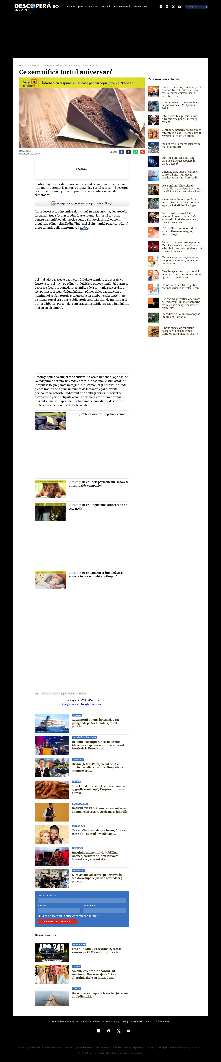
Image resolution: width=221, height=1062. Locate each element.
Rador (75, 227)
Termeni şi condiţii (110, 1021)
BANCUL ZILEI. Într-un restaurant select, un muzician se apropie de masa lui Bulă (100, 810)
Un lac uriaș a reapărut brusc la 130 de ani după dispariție (100, 994)
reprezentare (65, 693)
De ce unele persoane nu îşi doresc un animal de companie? (98, 483)
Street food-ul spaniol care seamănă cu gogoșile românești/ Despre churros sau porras (99, 789)
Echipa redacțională (132, 1021)
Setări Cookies (160, 1021)
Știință (82, 6)
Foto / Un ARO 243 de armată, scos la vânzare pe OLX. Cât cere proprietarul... (98, 950)
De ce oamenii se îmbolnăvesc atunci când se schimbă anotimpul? (96, 574)
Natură (105, 6)
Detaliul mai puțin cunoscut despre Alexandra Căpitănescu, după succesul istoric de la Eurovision (98, 745)
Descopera (25, 151)
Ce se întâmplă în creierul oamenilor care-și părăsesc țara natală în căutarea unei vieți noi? (181, 188)
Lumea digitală (120, 6)
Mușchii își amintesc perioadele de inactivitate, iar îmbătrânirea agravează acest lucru (180, 274)
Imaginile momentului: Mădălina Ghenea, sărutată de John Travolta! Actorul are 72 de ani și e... (100, 856)
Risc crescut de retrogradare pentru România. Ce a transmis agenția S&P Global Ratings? (180, 202)
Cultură (93, 6)
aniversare (45, 693)
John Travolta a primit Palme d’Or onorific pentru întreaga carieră (179, 118)
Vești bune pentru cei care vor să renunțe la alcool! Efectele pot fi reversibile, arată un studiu (181, 132)
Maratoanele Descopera (38, 65)
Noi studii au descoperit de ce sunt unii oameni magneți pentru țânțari (181, 231)
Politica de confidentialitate (78, 915)
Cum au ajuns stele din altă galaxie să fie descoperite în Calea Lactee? (181, 160)
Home (22, 65)
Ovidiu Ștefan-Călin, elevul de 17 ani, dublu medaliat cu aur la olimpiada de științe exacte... (97, 767)
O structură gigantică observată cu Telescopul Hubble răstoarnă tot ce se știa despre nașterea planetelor (180, 303)
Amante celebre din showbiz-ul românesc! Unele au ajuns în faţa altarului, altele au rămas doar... (100, 974)
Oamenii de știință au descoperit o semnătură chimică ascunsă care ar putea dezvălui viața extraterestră (181, 92)
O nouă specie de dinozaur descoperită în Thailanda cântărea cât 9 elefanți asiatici (179, 330)
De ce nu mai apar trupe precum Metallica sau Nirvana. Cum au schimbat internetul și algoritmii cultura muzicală (181, 247)
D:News (71, 6)
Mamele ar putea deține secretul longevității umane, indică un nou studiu (181, 260)
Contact (147, 1021)
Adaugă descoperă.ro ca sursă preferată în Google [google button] (82, 203)
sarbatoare (77, 693)
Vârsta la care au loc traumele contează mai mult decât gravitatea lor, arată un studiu (179, 174)
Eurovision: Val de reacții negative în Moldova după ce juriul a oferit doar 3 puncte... (97, 878)
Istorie (136, 6)
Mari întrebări (60, 65)
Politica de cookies (90, 1021)
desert (55, 693)
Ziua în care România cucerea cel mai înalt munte (181, 145)
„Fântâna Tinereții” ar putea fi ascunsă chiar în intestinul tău (180, 286)
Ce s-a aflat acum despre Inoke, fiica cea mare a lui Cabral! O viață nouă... (99, 832)
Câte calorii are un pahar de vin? (103, 414)
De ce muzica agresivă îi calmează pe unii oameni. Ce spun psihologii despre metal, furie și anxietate (179, 218)
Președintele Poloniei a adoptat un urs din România (180, 315)
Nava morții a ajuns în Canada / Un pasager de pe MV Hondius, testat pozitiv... (100, 721)
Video (146, 6)
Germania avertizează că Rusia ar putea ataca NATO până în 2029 (181, 104)
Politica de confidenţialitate (66, 1021)
